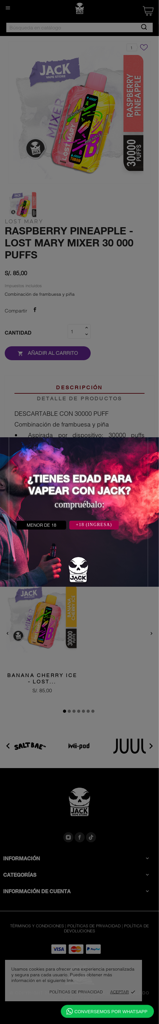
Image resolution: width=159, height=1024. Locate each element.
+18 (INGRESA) (94, 524)
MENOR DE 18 (41, 525)
